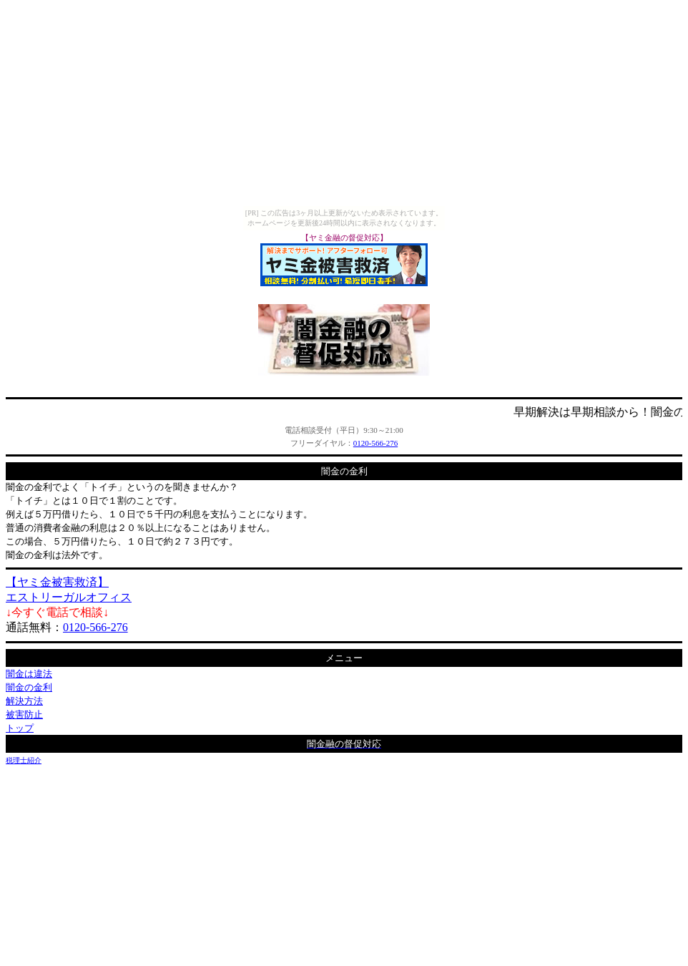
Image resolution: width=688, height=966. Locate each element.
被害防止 (24, 714)
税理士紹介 (23, 760)
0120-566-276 (375, 443)
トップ (20, 728)
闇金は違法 (29, 673)
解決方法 (24, 701)
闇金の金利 (29, 687)
